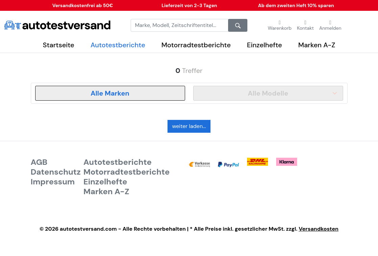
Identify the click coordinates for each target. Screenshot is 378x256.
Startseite (58, 45)
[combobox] (110, 93)
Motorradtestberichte (196, 45)
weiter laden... (189, 126)
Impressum (53, 181)
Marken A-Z (316, 45)
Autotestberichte (117, 45)
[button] (305, 25)
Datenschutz (56, 172)
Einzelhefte (264, 45)
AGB (39, 162)
